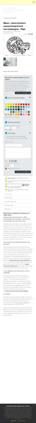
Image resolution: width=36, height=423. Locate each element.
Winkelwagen (26, 2)
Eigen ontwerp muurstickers (15, 187)
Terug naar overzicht (9, 18)
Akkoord (13, 420)
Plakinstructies (9, 198)
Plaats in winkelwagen (23, 93)
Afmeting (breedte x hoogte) (12, 125)
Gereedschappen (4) (10, 201)
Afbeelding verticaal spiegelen (16, 136)
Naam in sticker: (9, 142)
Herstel (8, 130)
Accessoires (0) (9, 205)
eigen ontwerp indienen (21, 302)
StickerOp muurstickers (7, 3)
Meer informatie (21, 420)
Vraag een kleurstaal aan (12, 168)
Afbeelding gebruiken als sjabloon (17, 138)
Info (22, 2)
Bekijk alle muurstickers (10, 71)
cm (18, 128)
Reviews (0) (7, 209)
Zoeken (29, 2)
